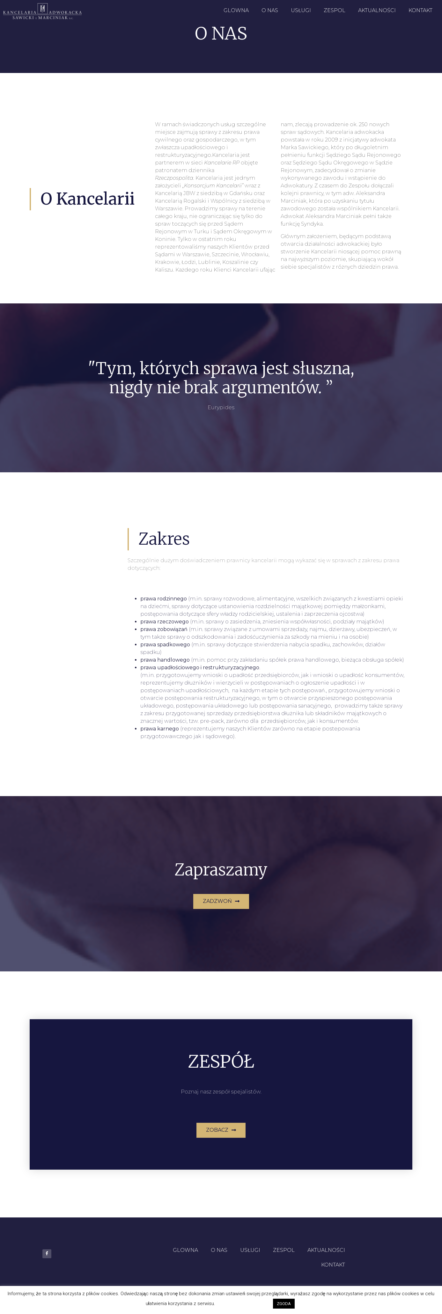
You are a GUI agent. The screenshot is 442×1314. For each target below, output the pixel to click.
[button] (221, 901)
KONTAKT (420, 10)
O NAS (270, 10)
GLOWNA (236, 10)
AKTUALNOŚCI (377, 10)
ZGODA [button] (284, 1303)
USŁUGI (301, 10)
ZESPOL (334, 10)
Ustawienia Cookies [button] (244, 1303)
